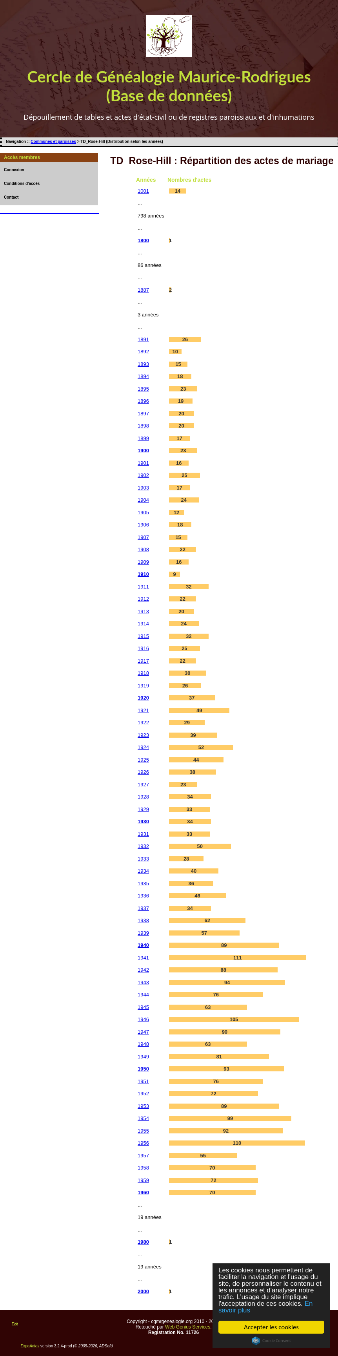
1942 (143, 970)
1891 (143, 339)
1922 (143, 723)
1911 (143, 587)
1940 (143, 945)
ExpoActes (29, 1346)
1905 (143, 512)
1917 (143, 661)
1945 (143, 1007)
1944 (143, 995)
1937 (143, 908)
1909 (143, 562)
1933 (143, 859)
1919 (143, 686)
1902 (143, 475)
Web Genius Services (187, 1327)
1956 (143, 1143)
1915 (143, 636)
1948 (143, 1044)
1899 (143, 438)
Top (15, 1323)
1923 (143, 735)
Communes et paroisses (53, 141)
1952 (143, 1093)
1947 (143, 1032)
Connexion (14, 170)
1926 (143, 772)
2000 (143, 1291)
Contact (11, 197)
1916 (143, 648)
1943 (143, 982)
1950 (143, 1069)
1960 (143, 1192)
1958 (143, 1168)
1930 (143, 821)
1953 (143, 1106)
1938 (143, 920)
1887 (143, 290)
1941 (143, 958)
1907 (143, 537)
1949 (143, 1057)
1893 (143, 364)
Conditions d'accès (22, 183)
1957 (143, 1156)
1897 (143, 414)
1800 (143, 240)
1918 (143, 673)
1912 (143, 599)
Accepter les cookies (271, 1327)
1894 (143, 376)
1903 (143, 488)
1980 (143, 1242)
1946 (143, 1019)
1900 (143, 450)
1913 (143, 611)
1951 (143, 1081)
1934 (143, 871)
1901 (143, 463)
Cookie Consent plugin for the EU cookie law (271, 1340)
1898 (143, 426)
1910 (143, 574)
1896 (143, 401)
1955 (143, 1131)
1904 (143, 500)
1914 (143, 624)
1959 (143, 1180)
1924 (143, 747)
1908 (143, 549)
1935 (143, 883)
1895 (143, 389)
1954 (143, 1118)
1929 (143, 809)
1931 (143, 834)
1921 (143, 710)
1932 (143, 846)
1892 (143, 352)
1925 (143, 760)
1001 (143, 191)
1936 (143, 896)
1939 (143, 933)
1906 (143, 525)
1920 (143, 698)
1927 (143, 785)
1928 (143, 797)
